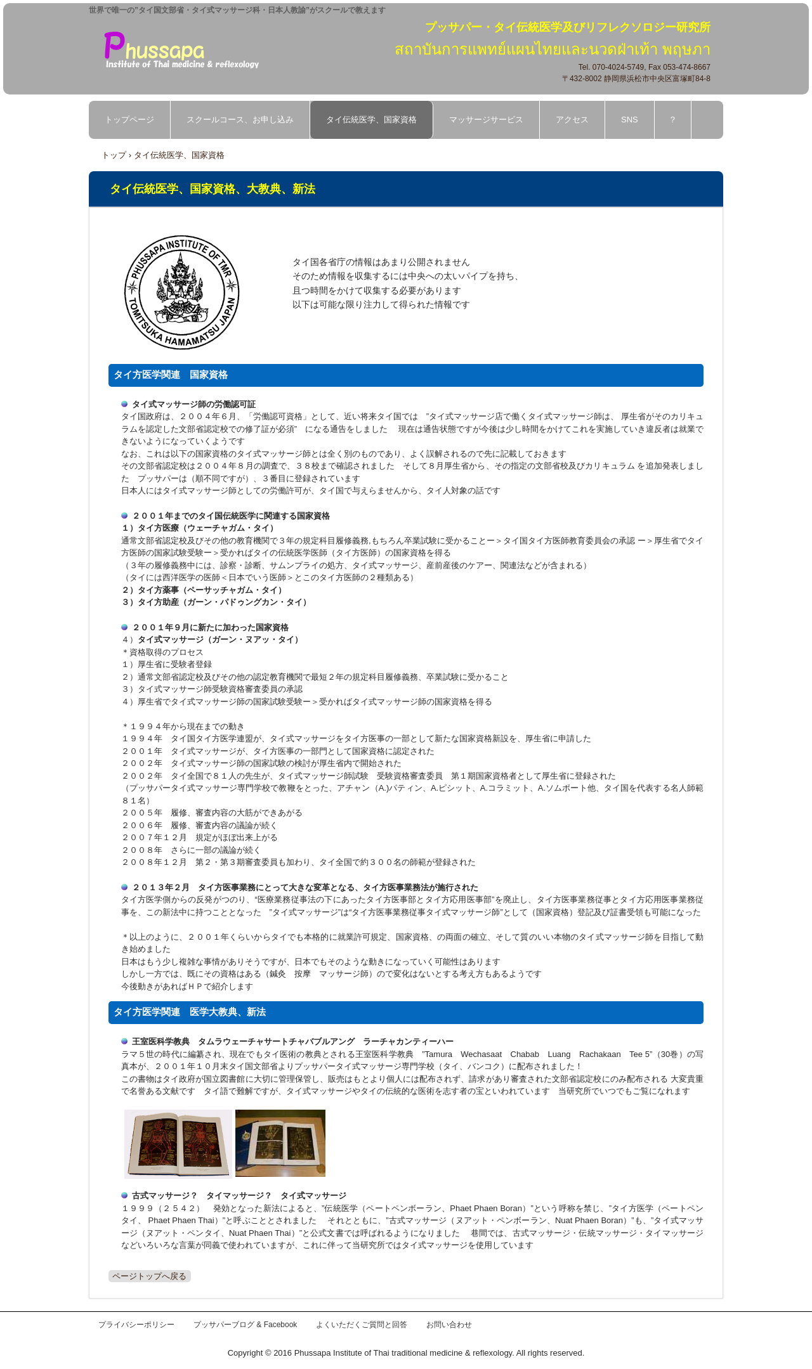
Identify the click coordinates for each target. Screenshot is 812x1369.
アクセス (572, 119)
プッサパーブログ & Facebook (245, 1324)
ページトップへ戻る (149, 1276)
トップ (114, 155)
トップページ (129, 119)
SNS (629, 119)
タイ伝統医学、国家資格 (371, 119)
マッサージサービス (486, 119)
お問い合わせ (449, 1324)
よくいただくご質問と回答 (361, 1324)
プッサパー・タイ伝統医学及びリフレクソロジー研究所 (190, 48)
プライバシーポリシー (136, 1324)
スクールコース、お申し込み (240, 119)
